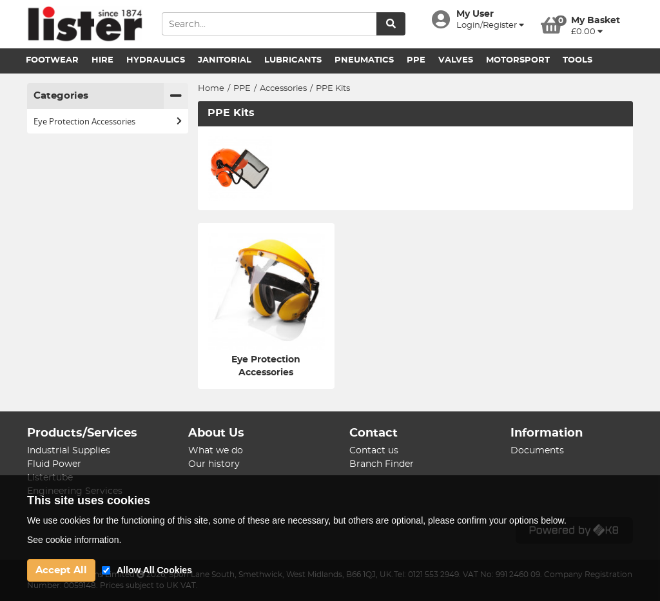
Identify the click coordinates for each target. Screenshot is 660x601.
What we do (215, 450)
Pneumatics (364, 60)
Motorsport (518, 60)
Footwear (52, 60)
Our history (214, 464)
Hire (102, 60)
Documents (537, 450)
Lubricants (293, 60)
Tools (577, 60)
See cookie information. (74, 540)
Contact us (373, 450)
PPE (416, 60)
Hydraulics (155, 60)
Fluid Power (54, 464)
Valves (455, 60)
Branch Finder (381, 464)
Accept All (61, 570)
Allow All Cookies (154, 570)
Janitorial (224, 60)
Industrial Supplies (68, 450)
